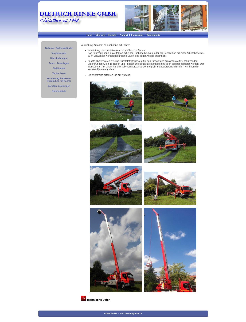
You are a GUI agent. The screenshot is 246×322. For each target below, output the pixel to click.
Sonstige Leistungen (59, 86)
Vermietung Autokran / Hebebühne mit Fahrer (59, 79)
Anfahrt (124, 35)
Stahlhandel (59, 68)
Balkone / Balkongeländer (59, 48)
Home (89, 35)
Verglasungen (59, 53)
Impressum (137, 35)
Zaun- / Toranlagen (59, 63)
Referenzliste (59, 91)
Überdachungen (59, 58)
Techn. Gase (58, 73)
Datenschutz (153, 35)
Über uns (100, 35)
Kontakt (112, 35)
